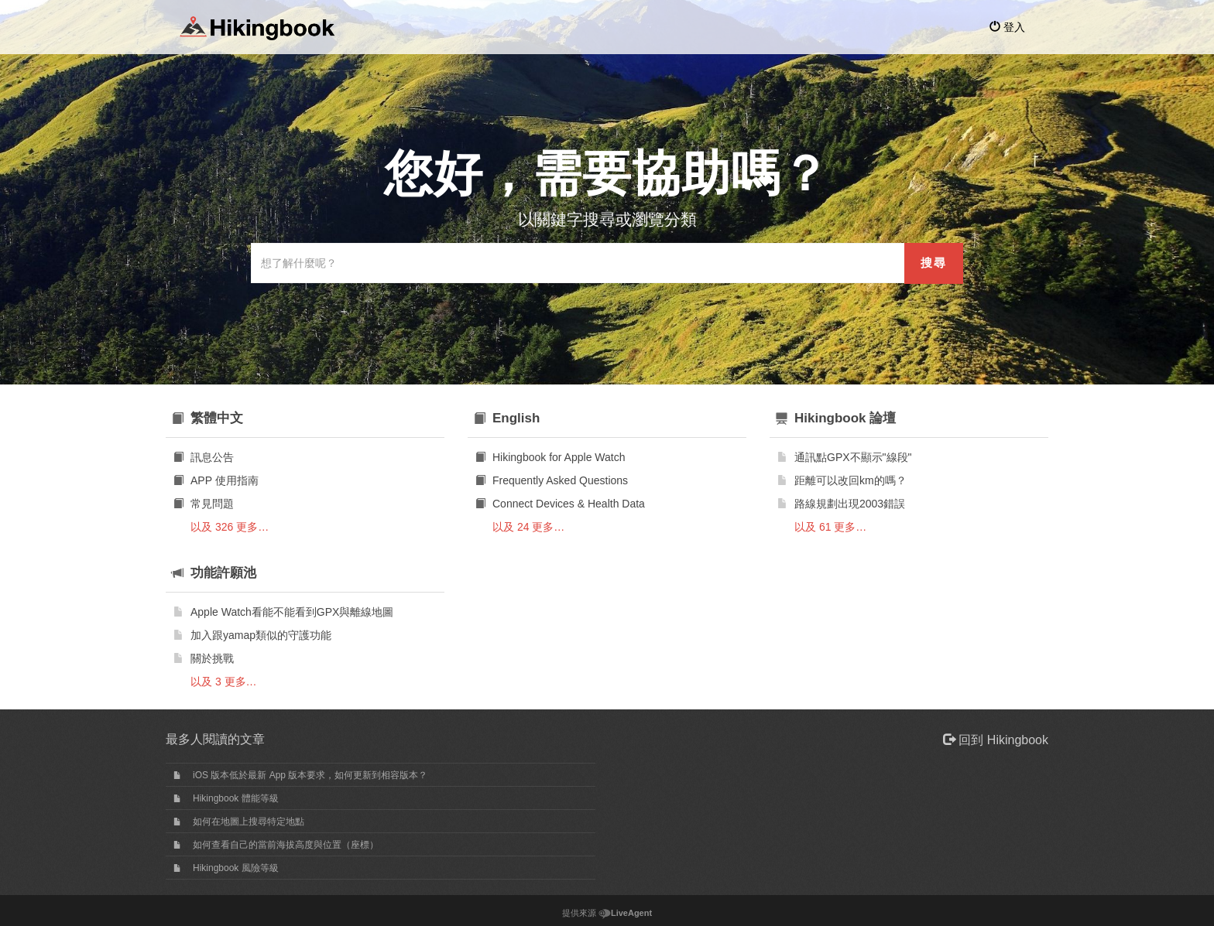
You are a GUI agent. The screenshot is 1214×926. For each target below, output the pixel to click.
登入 (1007, 27)
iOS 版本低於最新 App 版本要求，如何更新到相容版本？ (310, 775)
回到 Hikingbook (995, 740)
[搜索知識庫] (578, 263)
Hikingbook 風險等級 (236, 868)
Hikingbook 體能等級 (236, 798)
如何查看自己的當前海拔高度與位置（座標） (286, 844)
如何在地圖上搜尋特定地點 (248, 821)
